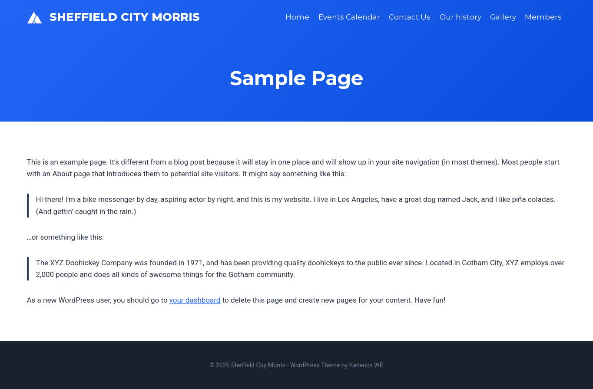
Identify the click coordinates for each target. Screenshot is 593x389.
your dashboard (195, 300)
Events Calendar (349, 17)
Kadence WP (366, 365)
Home (297, 17)
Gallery (503, 17)
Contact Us (410, 17)
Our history (460, 17)
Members (543, 17)
